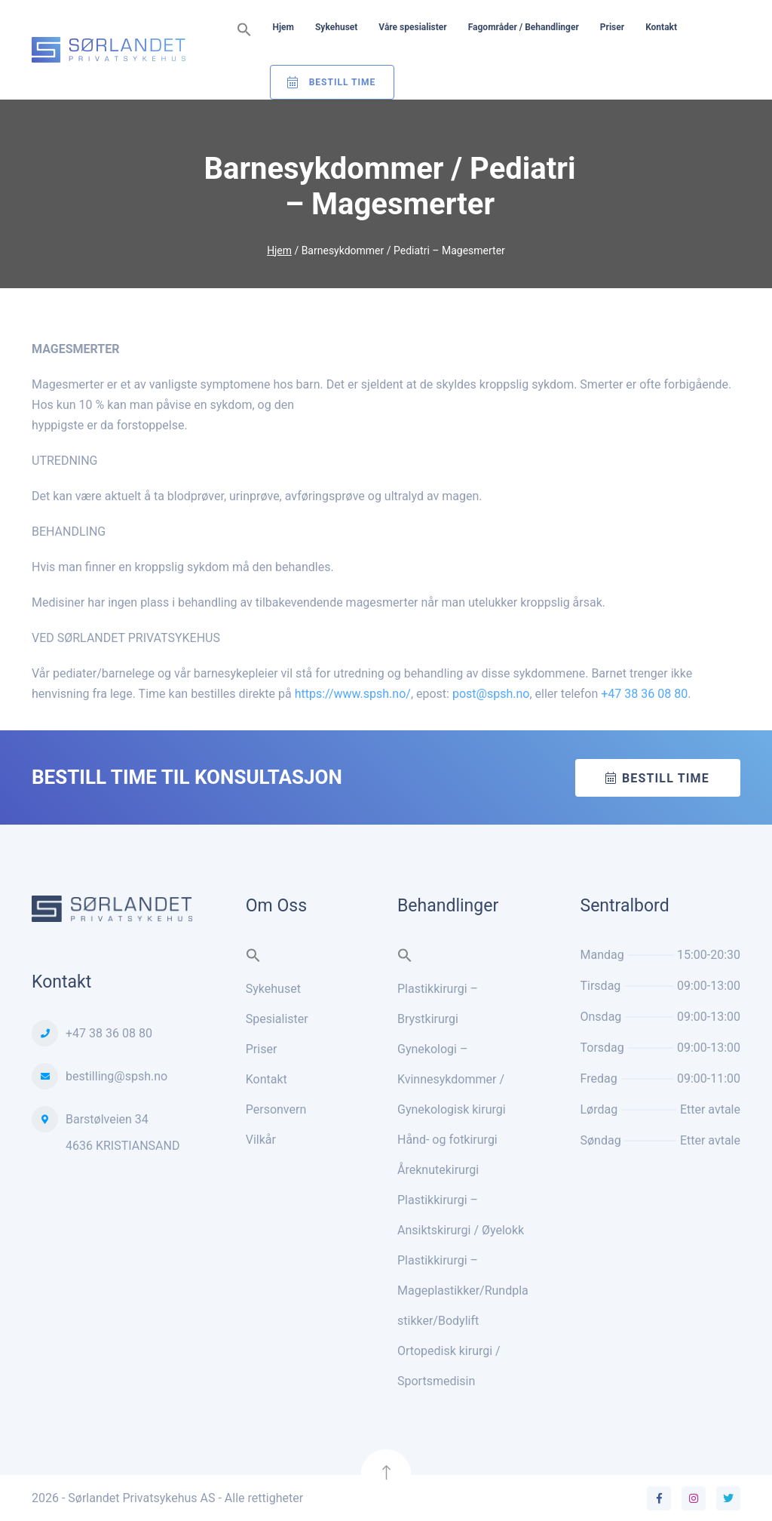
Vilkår (261, 1139)
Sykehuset (336, 27)
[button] (244, 30)
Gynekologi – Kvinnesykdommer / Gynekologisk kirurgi (451, 1078)
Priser (612, 27)
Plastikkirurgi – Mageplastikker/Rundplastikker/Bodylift (462, 1289)
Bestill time (665, 777)
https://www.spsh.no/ (353, 694)
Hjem (283, 27)
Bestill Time (342, 82)
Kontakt (661, 27)
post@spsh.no (490, 694)
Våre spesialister (412, 27)
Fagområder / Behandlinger (523, 27)
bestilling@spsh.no (116, 1075)
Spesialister (277, 1018)
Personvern (276, 1109)
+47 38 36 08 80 (644, 694)
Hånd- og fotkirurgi (447, 1139)
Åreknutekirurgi (438, 1169)
